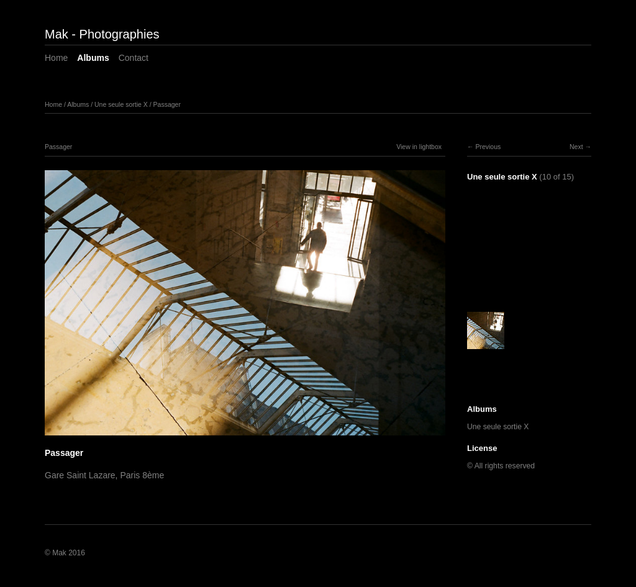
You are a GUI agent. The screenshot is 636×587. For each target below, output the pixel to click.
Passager (167, 104)
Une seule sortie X (121, 104)
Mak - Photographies (102, 34)
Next (576, 146)
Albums (93, 58)
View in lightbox (419, 146)
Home (56, 58)
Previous (488, 146)
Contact (133, 58)
